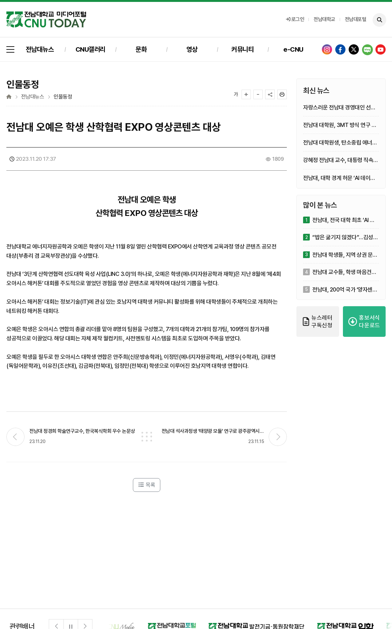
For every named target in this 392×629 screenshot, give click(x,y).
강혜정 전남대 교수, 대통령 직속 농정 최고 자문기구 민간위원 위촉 (340, 160)
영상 (192, 49)
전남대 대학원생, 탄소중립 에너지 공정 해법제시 (340, 142)
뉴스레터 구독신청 (318, 321)
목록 (146, 485)
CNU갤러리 (90, 49)
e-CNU (293, 49)
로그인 (295, 19)
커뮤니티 (242, 49)
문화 (141, 49)
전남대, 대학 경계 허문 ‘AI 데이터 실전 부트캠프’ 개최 (339, 178)
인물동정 (63, 97)
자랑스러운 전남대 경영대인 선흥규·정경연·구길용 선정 (339, 107)
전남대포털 (356, 19)
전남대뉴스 (40, 49)
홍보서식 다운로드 (364, 321)
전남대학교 (324, 19)
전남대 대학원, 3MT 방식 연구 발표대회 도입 (339, 125)
